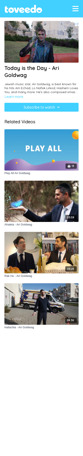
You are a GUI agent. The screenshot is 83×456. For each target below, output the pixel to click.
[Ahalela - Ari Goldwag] (41, 225)
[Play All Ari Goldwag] (41, 173)
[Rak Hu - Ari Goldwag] (41, 276)
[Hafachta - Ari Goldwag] (41, 327)
